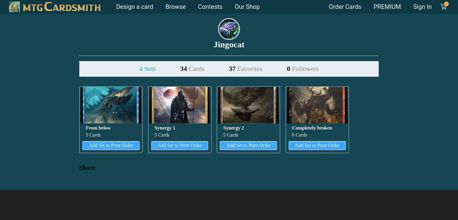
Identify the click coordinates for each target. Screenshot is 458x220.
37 (245, 68)
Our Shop (247, 6)
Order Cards (345, 6)
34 (192, 68)
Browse (175, 6)
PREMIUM (387, 6)
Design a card (134, 6)
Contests (210, 6)
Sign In (422, 6)
